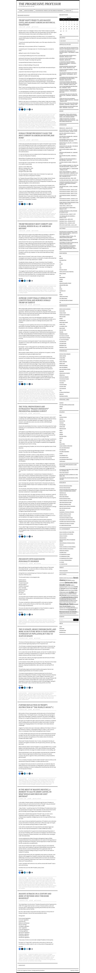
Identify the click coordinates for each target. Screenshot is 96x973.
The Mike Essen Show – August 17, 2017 (67, 214)
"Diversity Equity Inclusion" (34, 541)
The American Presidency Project (66, 517)
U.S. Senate (61, 562)
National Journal (62, 428)
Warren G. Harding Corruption (36, 217)
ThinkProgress (62, 461)
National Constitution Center (65, 504)
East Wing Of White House (46, 781)
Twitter (60, 408)
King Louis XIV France (36, 122)
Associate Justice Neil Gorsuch (36, 390)
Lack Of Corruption (45, 549)
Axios (60, 415)
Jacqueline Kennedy (26, 782)
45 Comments (35, 230)
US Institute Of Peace (39, 127)
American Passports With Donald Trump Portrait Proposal (39, 116)
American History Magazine (64, 353)
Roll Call (61, 438)
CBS (60, 265)
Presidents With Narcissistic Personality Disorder (32, 560)
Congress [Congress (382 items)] (73, 580)
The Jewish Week (62, 343)
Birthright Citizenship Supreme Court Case (31, 392)
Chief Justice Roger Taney (46, 393)
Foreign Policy (62, 359)
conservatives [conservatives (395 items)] (62, 582)
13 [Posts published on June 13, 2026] (77, 24)
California (51, 693)
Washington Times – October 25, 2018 (67, 223)
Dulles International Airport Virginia (35, 120)
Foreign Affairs (62, 357)
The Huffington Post (63, 455)
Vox (60, 302)
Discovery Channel (63, 269)
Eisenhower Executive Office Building (26, 121)
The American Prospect (64, 378)
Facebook (61, 402)
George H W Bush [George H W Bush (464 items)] (69, 588)
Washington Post (62, 345)
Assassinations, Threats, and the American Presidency (49, 10)
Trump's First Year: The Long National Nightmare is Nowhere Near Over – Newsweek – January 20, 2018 (68, 100)
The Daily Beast (62, 449)
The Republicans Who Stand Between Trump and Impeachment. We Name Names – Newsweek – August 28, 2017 (68, 78)
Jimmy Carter (51, 213)
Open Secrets (62, 510)
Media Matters (62, 277)
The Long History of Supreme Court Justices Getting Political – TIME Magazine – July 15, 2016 (68, 74)
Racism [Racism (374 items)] (75, 601)
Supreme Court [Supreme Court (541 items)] (62, 607)
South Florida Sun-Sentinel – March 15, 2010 (68, 193)
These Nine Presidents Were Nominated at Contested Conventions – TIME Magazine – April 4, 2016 (68, 91)
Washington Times (63, 347)
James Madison (46, 548)
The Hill (60, 453)
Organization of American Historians (66, 512)
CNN (60, 267)
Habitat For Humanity (27, 883)
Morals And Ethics (26, 551)
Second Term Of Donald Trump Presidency (30, 887)
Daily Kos (61, 419)
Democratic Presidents (38, 210)
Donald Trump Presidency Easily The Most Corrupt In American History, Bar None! (36, 135)
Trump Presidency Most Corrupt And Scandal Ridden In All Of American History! (35, 226)
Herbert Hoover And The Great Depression (40, 397)
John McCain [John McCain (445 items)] (65, 593)
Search (76, 619)
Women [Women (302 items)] (64, 613)
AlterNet (61, 258)
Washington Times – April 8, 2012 (66, 219)
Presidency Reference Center (65, 513)
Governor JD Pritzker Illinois (47, 396)
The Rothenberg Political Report (65, 459)
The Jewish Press (62, 341)
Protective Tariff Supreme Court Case (26, 398)
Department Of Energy (23, 879)
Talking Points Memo (63, 296)
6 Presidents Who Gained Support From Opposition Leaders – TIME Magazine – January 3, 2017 (68, 52)
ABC (60, 256)
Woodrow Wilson (34, 553)
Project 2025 (25, 959)
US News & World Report (64, 392)
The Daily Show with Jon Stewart (65, 300)
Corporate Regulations (37, 955)
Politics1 (61, 432)
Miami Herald (62, 328)
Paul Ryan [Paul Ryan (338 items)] (68, 595)
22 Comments (37, 304)
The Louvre (49, 782)
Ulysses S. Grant (26, 552)
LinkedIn (61, 406)
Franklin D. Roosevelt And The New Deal (33, 396)
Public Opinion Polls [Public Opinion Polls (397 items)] (69, 601)
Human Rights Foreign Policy (38, 883)
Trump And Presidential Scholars (33, 291)
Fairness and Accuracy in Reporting (66, 271)
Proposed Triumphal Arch (39, 124)
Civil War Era (46, 286)
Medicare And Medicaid (44, 958)
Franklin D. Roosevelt (32, 212)
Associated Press (62, 260)
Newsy (60, 288)
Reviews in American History (65, 515)
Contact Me (68, 10)
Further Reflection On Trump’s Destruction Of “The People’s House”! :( (36, 706)
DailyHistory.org (62, 492)
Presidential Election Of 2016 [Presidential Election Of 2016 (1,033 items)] (67, 599)
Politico (60, 430)
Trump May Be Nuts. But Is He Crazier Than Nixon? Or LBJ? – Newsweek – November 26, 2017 (68, 95)
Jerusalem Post (62, 320)
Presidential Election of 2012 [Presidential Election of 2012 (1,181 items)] (69, 597)
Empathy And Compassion (30, 880)
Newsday (61, 331)
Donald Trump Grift (43, 287)
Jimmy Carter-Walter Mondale (38, 884)
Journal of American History (64, 498)
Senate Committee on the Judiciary (66, 548)
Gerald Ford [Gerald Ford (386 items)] (66, 590)
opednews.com (62, 290)
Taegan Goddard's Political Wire (65, 445)
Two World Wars (30, 960)
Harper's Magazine (63, 361)
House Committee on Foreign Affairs (66, 532)
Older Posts (21, 965)
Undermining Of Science (43, 552)
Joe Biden (26, 549)
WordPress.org (62, 632)
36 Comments (38, 900)
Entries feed (61, 628)
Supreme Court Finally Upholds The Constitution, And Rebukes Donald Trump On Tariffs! (35, 300)
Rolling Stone (62, 375)
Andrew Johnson (40, 286)
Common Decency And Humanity (40, 544)
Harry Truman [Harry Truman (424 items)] (71, 590)
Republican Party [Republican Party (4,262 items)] (66, 604)
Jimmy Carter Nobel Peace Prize (25, 884)
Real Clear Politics (63, 436)
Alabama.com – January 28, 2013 (66, 128)
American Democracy (33, 693)
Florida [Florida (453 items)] (65, 586)
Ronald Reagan (32, 125)
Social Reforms (31, 959)
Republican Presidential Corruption (43, 214)
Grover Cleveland (32, 213)
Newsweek (61, 371)
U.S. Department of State (64, 556)
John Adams (31, 549)
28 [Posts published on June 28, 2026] (60, 31)
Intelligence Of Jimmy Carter (50, 883)
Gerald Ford (25, 213)
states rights (27, 698)
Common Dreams (63, 417)
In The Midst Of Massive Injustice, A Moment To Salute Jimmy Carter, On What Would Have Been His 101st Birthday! (35, 793)
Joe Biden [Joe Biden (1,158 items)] (71, 592)
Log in (60, 626)
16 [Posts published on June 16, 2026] (66, 26)
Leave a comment (37, 798)
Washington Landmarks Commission (38, 784)
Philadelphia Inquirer (63, 333)
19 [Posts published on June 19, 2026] (74, 26)
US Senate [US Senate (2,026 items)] (73, 612)
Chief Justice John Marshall (24, 393)
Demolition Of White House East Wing (37, 118)
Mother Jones (62, 363)
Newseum (61, 544)
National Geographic (63, 365)
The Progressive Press (63, 457)
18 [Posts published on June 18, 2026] (71, 26)
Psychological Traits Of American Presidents (30, 622)
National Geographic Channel (65, 283)
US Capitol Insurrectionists (29, 127)
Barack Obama (45, 390)
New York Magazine (63, 367)
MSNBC (61, 281)
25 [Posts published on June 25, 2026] (71, 28)
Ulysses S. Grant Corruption (24, 217)
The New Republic (63, 384)
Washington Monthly (63, 396)
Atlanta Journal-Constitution (64, 309)
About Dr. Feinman (28, 10)
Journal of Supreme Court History (66, 500)
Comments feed (62, 630)
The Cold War (44, 959)
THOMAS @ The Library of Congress (66, 523)
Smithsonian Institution (64, 550)
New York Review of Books (64, 369)
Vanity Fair (61, 394)
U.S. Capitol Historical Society (65, 525)
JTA (60, 275)
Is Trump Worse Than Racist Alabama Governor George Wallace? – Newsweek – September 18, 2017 (67, 63)
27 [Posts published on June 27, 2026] (77, 28)
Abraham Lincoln (48, 114)
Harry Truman (45, 121)
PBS (60, 292)
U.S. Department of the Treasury (65, 558)
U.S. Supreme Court (63, 564)
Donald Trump (49, 118)
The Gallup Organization (64, 451)
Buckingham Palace (36, 780)
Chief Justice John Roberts (35, 393)
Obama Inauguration (63, 570)
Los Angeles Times (63, 326)
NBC (60, 286)
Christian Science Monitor (64, 314)
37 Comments (38, 563)
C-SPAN (61, 264)
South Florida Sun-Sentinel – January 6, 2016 (68, 189)
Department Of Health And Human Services (37, 879)
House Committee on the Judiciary (66, 534)
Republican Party (22, 290)
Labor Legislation (36, 958)
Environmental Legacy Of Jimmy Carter (44, 880)
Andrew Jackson (32, 209)
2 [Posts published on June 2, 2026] (66, 21)
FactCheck (61, 422)
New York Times (62, 330)
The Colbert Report (63, 298)
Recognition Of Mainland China (41, 885)
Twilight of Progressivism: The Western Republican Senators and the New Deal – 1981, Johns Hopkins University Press (68, 120)
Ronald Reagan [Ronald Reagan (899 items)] (67, 606)
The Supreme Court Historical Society (66, 519)
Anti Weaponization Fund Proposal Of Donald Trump (35, 117)
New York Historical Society (64, 508)
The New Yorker (62, 386)
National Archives (62, 537)
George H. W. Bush (41, 212)
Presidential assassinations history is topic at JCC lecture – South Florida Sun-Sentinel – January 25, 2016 (68, 183)
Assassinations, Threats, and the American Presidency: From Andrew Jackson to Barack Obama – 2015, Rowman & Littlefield (68, 115)
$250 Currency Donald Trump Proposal (37, 114)
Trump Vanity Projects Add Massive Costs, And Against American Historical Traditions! (37, 22)
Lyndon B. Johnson (32, 214)
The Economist (62, 380)
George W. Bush (22, 547)
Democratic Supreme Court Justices (26, 394)
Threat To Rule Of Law (32, 126)
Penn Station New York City (28, 124)
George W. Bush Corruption (40, 288)
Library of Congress (63, 535)
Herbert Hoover (45, 213)
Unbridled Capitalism (34, 552)
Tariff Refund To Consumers (28, 399)
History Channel (62, 273)
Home (20, 10)
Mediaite (61, 279)
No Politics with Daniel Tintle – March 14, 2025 (68, 180)
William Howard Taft (46, 217)
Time (60, 390)
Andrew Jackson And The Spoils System (44, 209)
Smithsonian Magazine (64, 376)
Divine (71, 970)
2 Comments (37, 638)
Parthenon (45, 782)
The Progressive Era (52, 290)
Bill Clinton (24, 210)
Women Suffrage (38, 960)
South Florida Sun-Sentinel (64, 337)
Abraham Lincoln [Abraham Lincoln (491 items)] (62, 577)
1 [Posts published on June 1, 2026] (63, 21)
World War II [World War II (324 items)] (74, 613)
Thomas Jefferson (48, 125)
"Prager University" (44, 541)
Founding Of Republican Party (29, 288)
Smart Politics (62, 443)
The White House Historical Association (67, 521)
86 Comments (35, 139)
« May (60, 34)
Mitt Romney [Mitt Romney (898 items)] (62, 595)
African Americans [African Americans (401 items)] (69, 577)
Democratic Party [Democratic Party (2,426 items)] (71, 582)
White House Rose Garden (49, 127)
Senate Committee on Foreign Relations (67, 546)
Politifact (61, 434)
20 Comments (37, 413)
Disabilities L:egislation (46, 955)
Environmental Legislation (45, 957)
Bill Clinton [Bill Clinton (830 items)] (68, 580)
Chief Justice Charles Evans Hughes (47, 392)
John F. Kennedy (24, 214)
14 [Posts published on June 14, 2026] (60, 26)
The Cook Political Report (64, 447)
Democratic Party (22, 694)
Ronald (28, 26)
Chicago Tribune (62, 312)
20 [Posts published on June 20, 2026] (77, 26)
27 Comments (35, 26)
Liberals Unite (62, 426)
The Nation (61, 382)
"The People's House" (33, 779)
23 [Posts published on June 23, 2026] (66, 28)
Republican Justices (38, 398)
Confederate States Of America (27, 781)
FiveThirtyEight (62, 424)
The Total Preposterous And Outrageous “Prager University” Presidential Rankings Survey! (34, 409)
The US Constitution (38, 399)
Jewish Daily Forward (63, 322)
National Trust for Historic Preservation (67, 506)
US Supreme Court (26, 401)
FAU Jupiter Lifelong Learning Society (66, 404)
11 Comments (37, 709)
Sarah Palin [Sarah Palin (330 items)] (73, 606)
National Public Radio (63, 285)
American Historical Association (65, 485)
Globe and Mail (62, 316)
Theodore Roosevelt (40, 125)
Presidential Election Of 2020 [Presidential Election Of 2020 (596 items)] (66, 600)
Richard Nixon (26, 125)
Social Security (38, 959)
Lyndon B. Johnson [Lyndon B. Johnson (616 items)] (72, 593)
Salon (60, 440)
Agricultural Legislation (33, 954)
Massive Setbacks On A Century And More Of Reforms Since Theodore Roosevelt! (35, 896)
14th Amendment (32, 389)
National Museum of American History (67, 542)
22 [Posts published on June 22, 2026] (63, 28)
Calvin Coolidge (30, 210)
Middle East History (31, 885)
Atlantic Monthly (62, 355)
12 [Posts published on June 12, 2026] (74, 24)
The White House (62, 552)
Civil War (53, 393)
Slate (60, 442)
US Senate (41, 698)
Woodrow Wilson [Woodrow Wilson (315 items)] (69, 613)
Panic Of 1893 (53, 397)
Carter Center (39, 878)
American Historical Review (64, 487)
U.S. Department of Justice (64, 554)
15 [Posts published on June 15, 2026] (63, 26)
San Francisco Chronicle (64, 335)
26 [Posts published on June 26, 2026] (74, 28)
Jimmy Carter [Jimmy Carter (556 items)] (66, 592)
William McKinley (34, 401)
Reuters (60, 294)
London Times (62, 324)
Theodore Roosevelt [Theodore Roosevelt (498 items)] (63, 609)
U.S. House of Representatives (65, 560)
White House (48, 784)
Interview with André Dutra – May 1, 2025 (67, 178)
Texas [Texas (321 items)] (77, 607)
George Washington (38, 121)
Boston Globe (62, 310)
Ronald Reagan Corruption (39, 216)
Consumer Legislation (28, 955)
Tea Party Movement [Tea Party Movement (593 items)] (70, 607)
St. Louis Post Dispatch (64, 339)
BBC (60, 262)
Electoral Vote (62, 420)
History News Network (64, 472)
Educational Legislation (34, 957)
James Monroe (52, 548)
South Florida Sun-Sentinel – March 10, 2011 (68, 191)
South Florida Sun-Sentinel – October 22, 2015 (68, 200)
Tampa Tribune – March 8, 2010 (65, 205)
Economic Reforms (26, 957)
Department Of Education (47, 878)
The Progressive (62, 388)
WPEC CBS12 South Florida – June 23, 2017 (68, 224)
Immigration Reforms (28, 958)
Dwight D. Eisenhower (46, 120)
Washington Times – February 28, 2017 (67, 221)
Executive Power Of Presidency (40, 394)
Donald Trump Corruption (48, 210)
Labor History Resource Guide (65, 502)
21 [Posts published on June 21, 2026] (60, 28)
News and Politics (23, 114)
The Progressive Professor (40, 4)
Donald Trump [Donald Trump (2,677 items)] (64, 585)
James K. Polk (39, 548)
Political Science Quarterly (64, 373)
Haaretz (61, 318)
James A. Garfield (25, 548)
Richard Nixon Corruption (28, 216)
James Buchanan (50, 288)
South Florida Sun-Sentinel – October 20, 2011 (68, 198)
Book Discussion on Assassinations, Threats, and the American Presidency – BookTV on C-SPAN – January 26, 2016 (68, 233)
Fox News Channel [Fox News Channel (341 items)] (70, 586)
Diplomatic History (63, 494)
